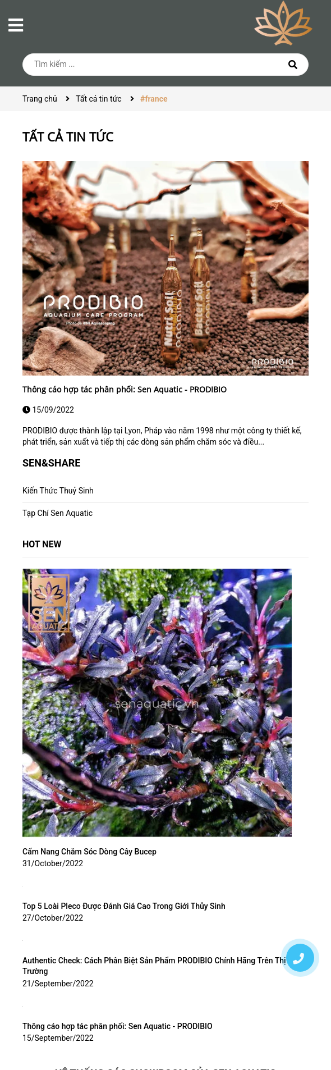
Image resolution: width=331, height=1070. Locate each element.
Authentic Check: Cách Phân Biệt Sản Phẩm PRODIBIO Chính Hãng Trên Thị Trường (154, 966)
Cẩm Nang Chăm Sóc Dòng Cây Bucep (89, 851)
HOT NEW (42, 544)
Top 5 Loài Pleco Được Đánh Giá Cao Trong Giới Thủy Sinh (124, 906)
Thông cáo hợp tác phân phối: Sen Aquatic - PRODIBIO (124, 389)
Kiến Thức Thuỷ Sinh (58, 490)
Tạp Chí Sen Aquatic (57, 513)
